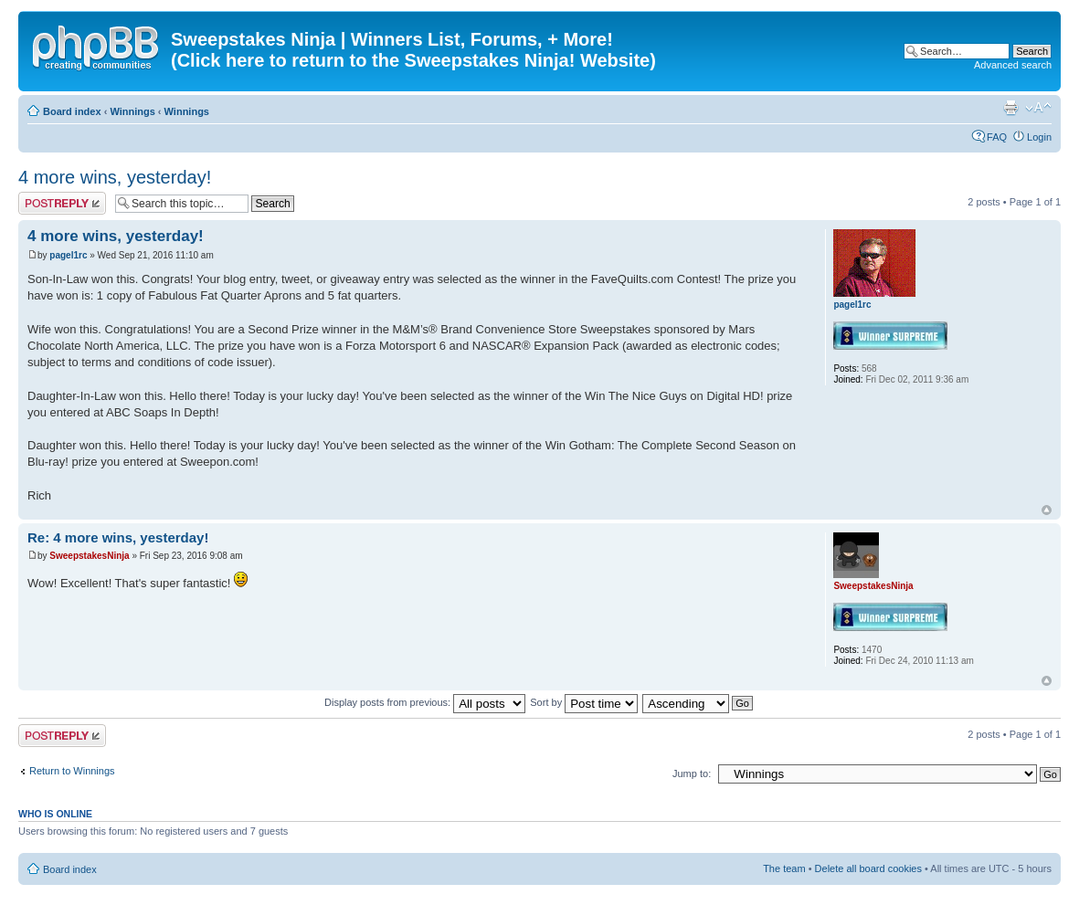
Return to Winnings (72, 770)
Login (1039, 137)
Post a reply (62, 203)
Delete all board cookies (868, 868)
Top (1047, 510)
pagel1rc (68, 255)
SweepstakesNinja (89, 556)
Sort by (584, 702)
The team (784, 868)
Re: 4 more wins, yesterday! (117, 537)
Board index (72, 111)
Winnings (132, 111)
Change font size (1038, 108)
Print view (1010, 108)
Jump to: (691, 773)
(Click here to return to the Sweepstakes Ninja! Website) (413, 60)
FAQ (997, 137)
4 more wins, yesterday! (114, 177)
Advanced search (1013, 64)
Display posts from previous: (424, 702)
